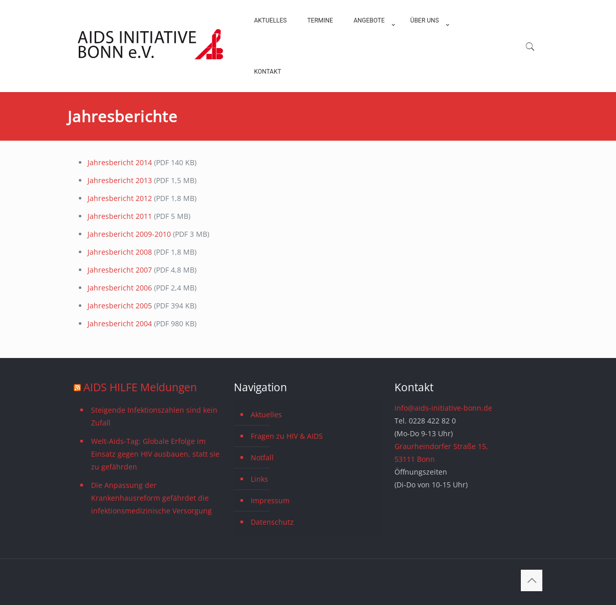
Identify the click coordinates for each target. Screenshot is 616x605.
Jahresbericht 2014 (119, 162)
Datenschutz (272, 522)
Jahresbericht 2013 (119, 180)
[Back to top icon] (531, 580)
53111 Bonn (414, 459)
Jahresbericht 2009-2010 (130, 234)
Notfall (262, 457)
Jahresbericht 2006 (119, 288)
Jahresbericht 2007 (120, 270)
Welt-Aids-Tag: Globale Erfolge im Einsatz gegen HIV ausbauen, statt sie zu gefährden (155, 454)
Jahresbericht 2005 (119, 305)
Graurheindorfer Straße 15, (441, 446)
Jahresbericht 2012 (120, 198)
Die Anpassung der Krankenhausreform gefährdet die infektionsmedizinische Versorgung (151, 498)
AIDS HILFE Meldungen (140, 387)
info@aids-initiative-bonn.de (443, 408)
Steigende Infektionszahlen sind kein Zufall (154, 416)
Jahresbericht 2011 (120, 216)
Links (259, 479)
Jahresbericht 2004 (119, 323)
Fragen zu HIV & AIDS (287, 436)
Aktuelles (266, 414)
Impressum (270, 500)
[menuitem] (371, 46)
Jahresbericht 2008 (120, 252)
